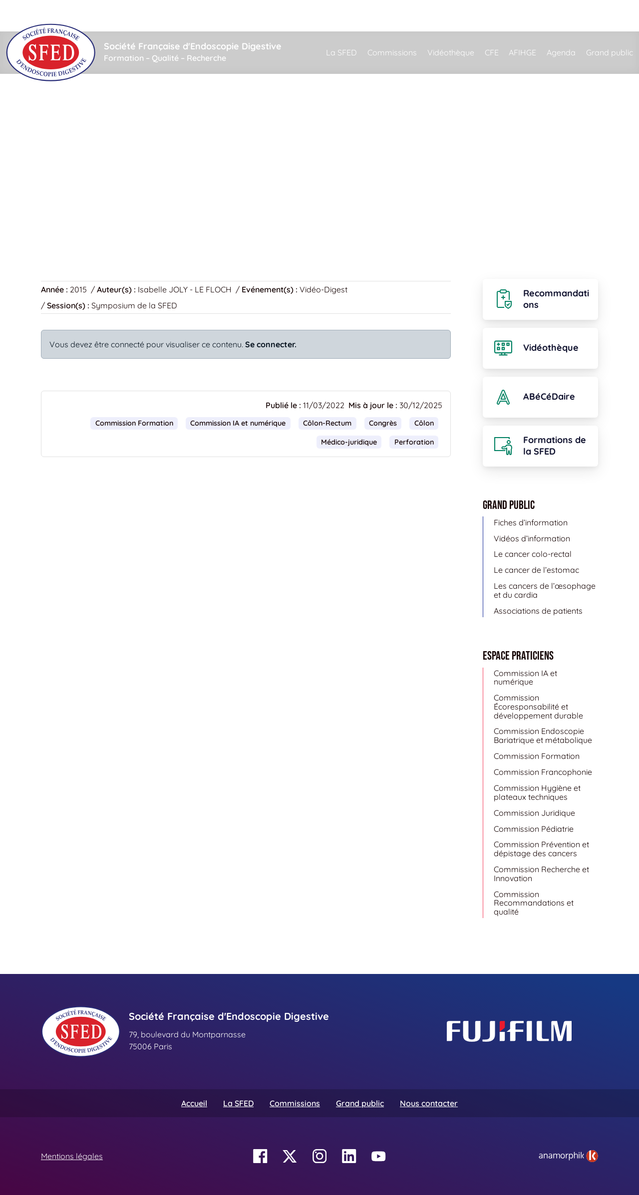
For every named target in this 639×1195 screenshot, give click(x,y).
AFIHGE (522, 52)
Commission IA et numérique (238, 423)
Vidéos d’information (532, 538)
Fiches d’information (531, 522)
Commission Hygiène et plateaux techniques (537, 792)
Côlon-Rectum (327, 423)
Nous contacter (429, 1103)
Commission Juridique (534, 813)
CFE (492, 52)
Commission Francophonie (543, 772)
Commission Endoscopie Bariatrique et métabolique (543, 735)
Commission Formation (134, 423)
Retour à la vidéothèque (91, 215)
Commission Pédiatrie (534, 829)
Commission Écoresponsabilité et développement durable (538, 706)
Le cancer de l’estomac (536, 570)
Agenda (561, 52)
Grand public (609, 52)
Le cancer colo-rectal (533, 554)
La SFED (341, 52)
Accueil (56, 120)
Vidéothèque (450, 52)
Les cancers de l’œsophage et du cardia (545, 590)
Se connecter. (271, 344)
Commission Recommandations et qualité (534, 903)
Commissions (392, 52)
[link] (568, 1156)
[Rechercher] (365, 15)
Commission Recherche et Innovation (541, 873)
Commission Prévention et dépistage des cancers (541, 848)
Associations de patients (538, 611)
